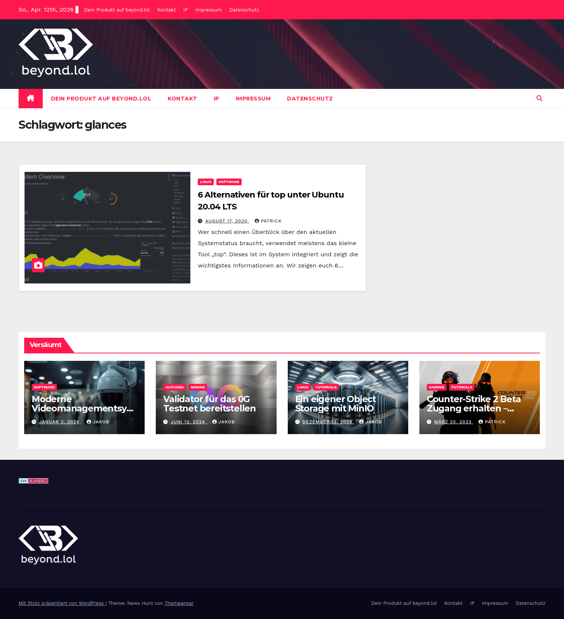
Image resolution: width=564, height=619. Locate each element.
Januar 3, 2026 (60, 421)
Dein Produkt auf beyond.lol (116, 10)
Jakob (98, 421)
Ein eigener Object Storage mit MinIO (335, 404)
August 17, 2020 (227, 221)
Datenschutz (244, 10)
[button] (539, 98)
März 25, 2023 (454, 421)
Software (229, 182)
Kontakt (166, 10)
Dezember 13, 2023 (328, 421)
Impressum (208, 10)
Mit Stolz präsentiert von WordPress (62, 603)
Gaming (436, 387)
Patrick (268, 221)
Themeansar (179, 603)
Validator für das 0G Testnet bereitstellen (209, 404)
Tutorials (326, 387)
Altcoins (174, 387)
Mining (198, 387)
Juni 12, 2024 (189, 421)
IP (185, 10)
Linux (205, 182)
